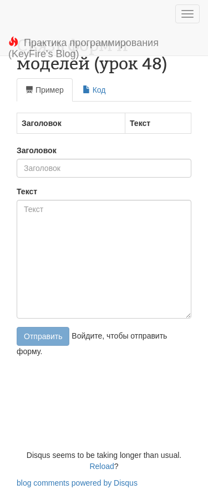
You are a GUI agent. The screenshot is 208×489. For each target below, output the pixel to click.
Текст (27, 191)
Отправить (43, 336)
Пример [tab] (45, 89)
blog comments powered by (77, 482)
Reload (101, 466)
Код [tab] (94, 89)
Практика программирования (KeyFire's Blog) (83, 46)
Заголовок (37, 150)
